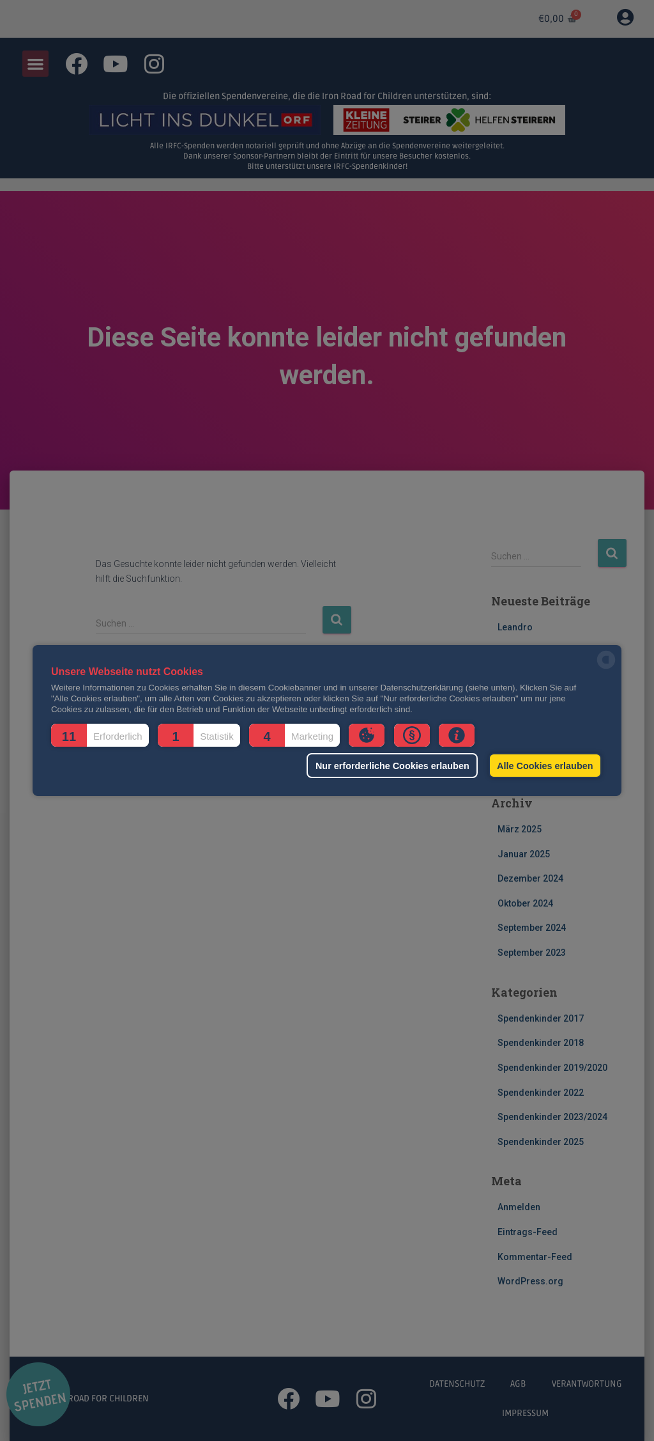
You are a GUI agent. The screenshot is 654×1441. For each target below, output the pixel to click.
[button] (100, 735)
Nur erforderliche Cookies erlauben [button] (392, 766)
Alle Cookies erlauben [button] (545, 766)
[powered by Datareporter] (606, 667)
